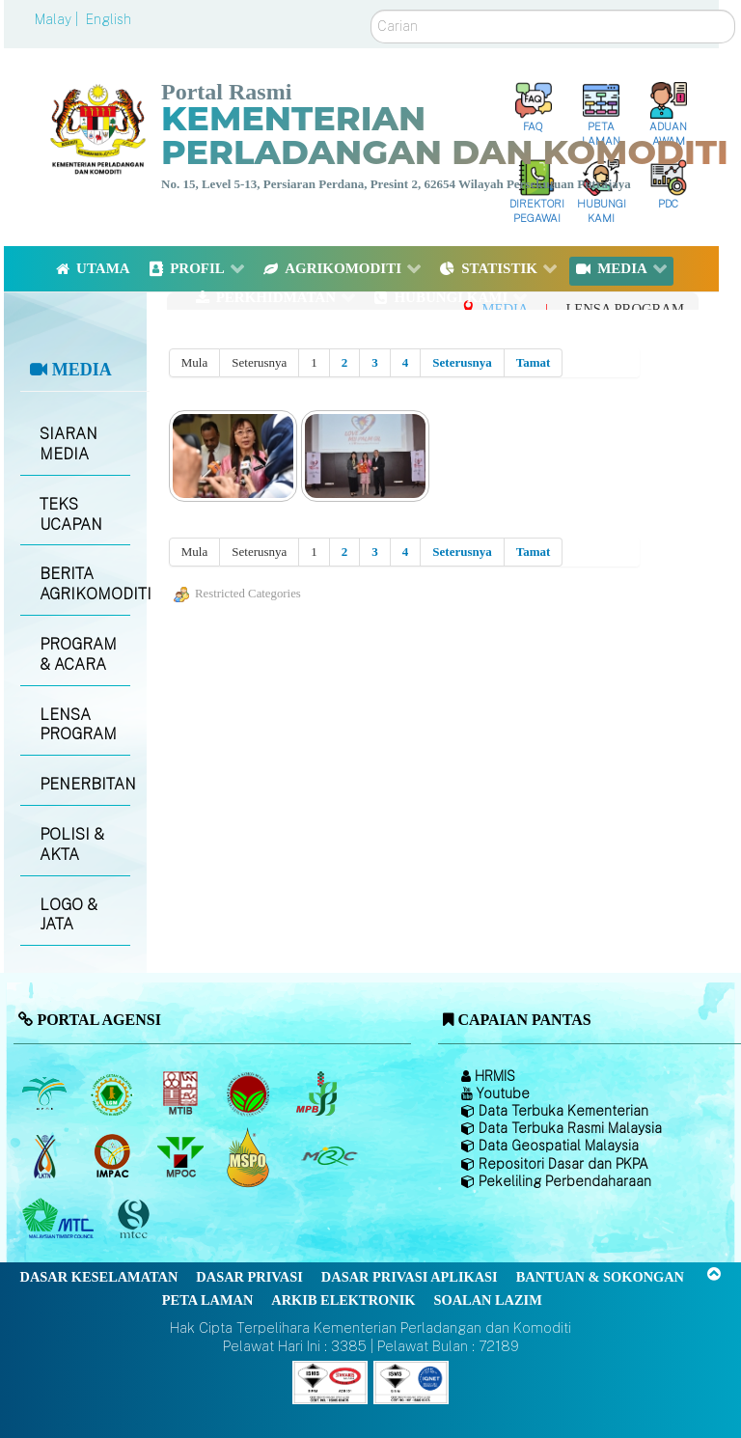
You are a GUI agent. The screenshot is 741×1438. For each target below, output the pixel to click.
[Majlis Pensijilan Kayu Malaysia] (136, 1219)
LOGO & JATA (68, 915)
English (108, 19)
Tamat (533, 362)
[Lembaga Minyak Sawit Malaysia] (46, 1094)
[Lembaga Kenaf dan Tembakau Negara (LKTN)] (46, 1157)
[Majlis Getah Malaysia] (328, 1157)
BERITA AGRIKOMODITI (84, 584)
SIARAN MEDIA (68, 444)
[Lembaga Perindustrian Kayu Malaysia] (182, 1094)
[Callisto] (330, 1380)
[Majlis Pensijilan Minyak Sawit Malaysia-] (250, 1156)
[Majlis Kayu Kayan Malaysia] (60, 1220)
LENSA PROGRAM (78, 724)
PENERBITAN (84, 784)
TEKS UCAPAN (71, 514)
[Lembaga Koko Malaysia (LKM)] (250, 1094)
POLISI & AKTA (72, 844)
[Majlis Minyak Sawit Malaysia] (182, 1157)
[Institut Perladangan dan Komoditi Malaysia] (114, 1157)
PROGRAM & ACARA (78, 654)
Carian (370, 10)
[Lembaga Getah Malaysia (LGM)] (114, 1094)
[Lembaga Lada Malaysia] (318, 1094)
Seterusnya (461, 362)
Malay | (58, 19)
